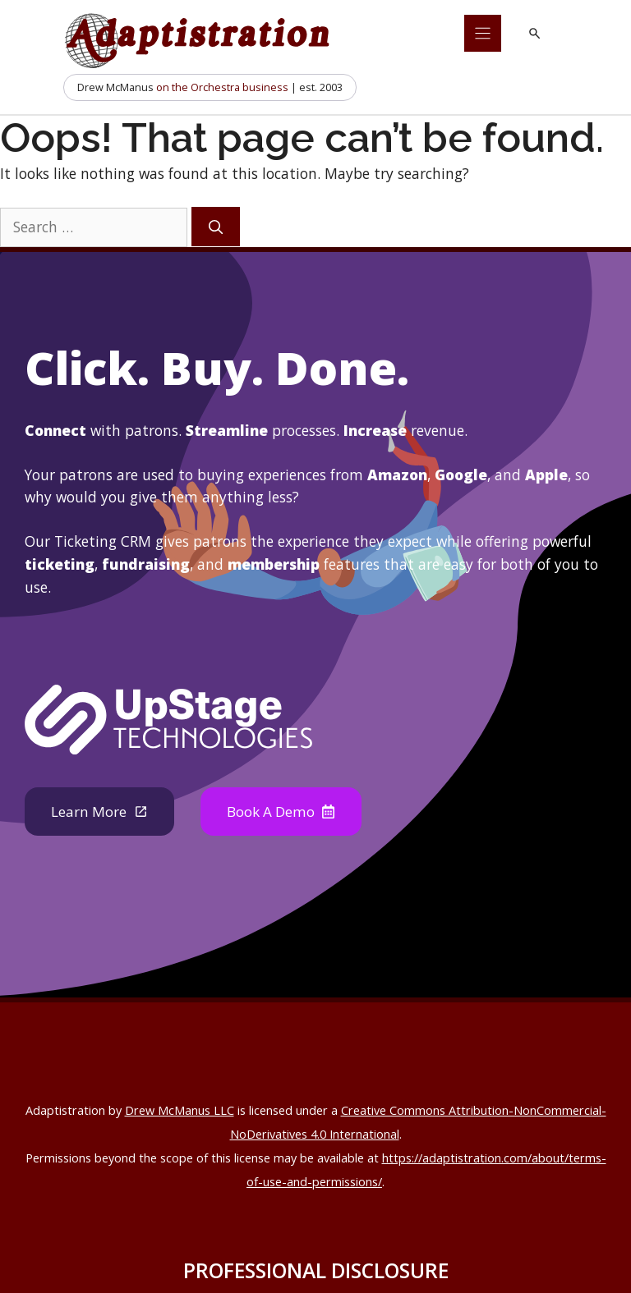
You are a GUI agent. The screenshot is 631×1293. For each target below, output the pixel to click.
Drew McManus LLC (179, 1111)
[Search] (215, 226)
